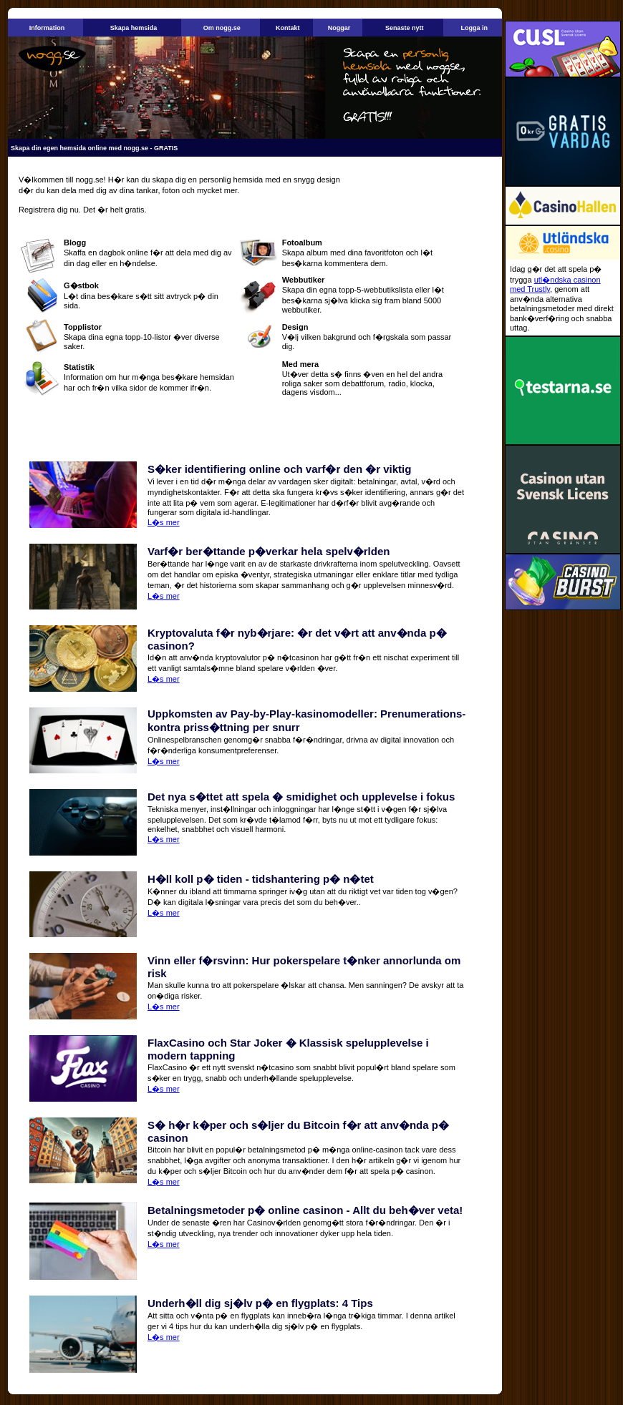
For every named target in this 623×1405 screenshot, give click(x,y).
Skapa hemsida (134, 27)
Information (47, 27)
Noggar (339, 27)
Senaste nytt (404, 27)
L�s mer (164, 522)
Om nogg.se (222, 27)
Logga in (474, 27)
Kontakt (288, 27)
